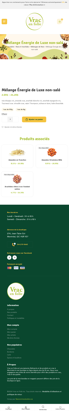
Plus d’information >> (37, 5)
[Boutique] (9, 407)
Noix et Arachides (22, 47)
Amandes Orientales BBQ (52, 160)
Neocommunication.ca (24, 399)
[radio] (8, 109)
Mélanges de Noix (37, 47)
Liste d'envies (60, 409)
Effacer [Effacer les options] (4, 114)
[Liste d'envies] (60, 407)
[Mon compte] (26, 407)
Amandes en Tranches (17, 160)
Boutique (9, 409)
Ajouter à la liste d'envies (13, 127)
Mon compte (26, 409)
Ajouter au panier (36, 119)
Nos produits (9, 47)
